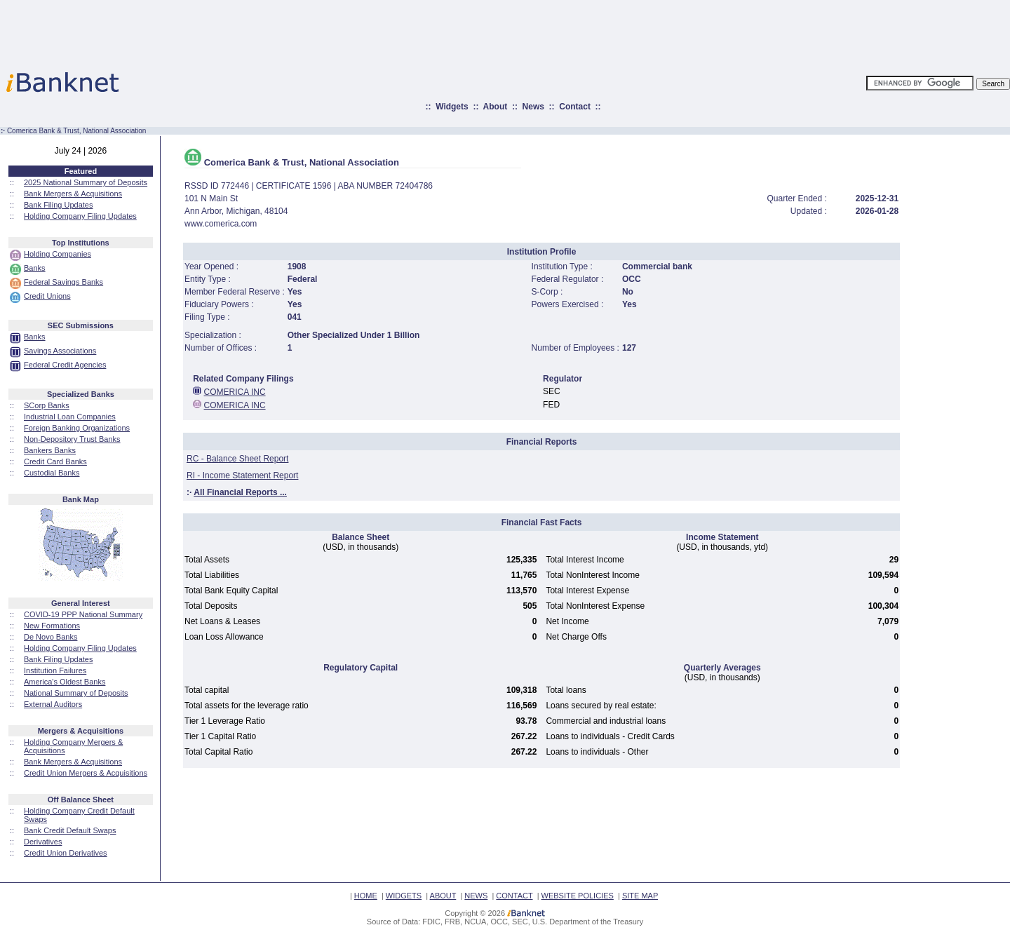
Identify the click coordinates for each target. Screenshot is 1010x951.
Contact (575, 107)
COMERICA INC (235, 392)
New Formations (52, 625)
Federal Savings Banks (63, 282)
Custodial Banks (52, 472)
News (533, 107)
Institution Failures (55, 670)
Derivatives (43, 841)
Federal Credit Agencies (65, 364)
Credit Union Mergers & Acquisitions (85, 773)
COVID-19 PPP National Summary (83, 614)
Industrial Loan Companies (70, 416)
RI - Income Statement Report (242, 475)
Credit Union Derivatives (65, 853)
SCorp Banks (46, 405)
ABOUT (443, 895)
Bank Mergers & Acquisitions (73, 193)
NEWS (475, 895)
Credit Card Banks (55, 461)
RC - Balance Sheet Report (237, 459)
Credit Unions (47, 296)
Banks (35, 268)
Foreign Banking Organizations (77, 428)
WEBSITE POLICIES (577, 895)
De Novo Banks (50, 637)
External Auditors (53, 704)
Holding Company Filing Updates (80, 216)
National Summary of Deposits (76, 693)
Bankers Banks (50, 450)
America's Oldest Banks (64, 681)
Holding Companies (57, 254)
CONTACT (514, 895)
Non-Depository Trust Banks (72, 439)
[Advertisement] (566, 31)
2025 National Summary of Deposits (85, 182)
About (495, 107)
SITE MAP (640, 895)
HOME (365, 895)
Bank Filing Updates (58, 205)
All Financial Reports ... (240, 492)
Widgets (452, 107)
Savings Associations (60, 350)
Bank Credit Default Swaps (70, 830)
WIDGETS (404, 895)
